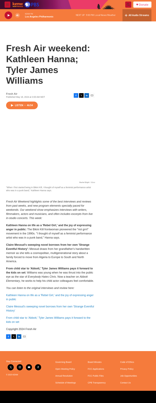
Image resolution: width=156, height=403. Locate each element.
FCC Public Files (96, 376)
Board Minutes (94, 362)
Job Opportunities (128, 376)
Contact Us (125, 383)
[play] (8, 15)
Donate (143, 4)
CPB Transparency (97, 383)
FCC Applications (96, 369)
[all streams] (136, 15)
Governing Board (63, 362)
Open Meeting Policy (65, 369)
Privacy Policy (126, 369)
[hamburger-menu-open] (7, 5)
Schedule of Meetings (65, 383)
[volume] (17, 15)
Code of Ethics (127, 362)
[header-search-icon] (128, 5)
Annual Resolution (64, 376)
